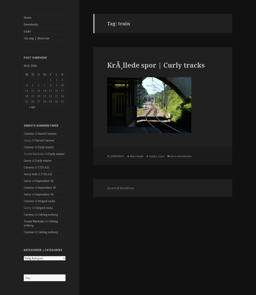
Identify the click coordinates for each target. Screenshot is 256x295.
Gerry (27, 161)
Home (27, 17)
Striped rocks (46, 201)
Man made (136, 156)
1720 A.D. (44, 167)
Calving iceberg (48, 214)
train (161, 156)
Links (27, 31)
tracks (153, 156)
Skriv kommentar (181, 156)
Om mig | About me (37, 38)
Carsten (29, 134)
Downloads (31, 24)
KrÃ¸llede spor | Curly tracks (156, 65)
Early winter (46, 147)
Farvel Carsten (47, 134)
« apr (32, 107)
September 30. (44, 181)
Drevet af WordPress (120, 188)
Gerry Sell (30, 174)
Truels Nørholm (34, 221)
